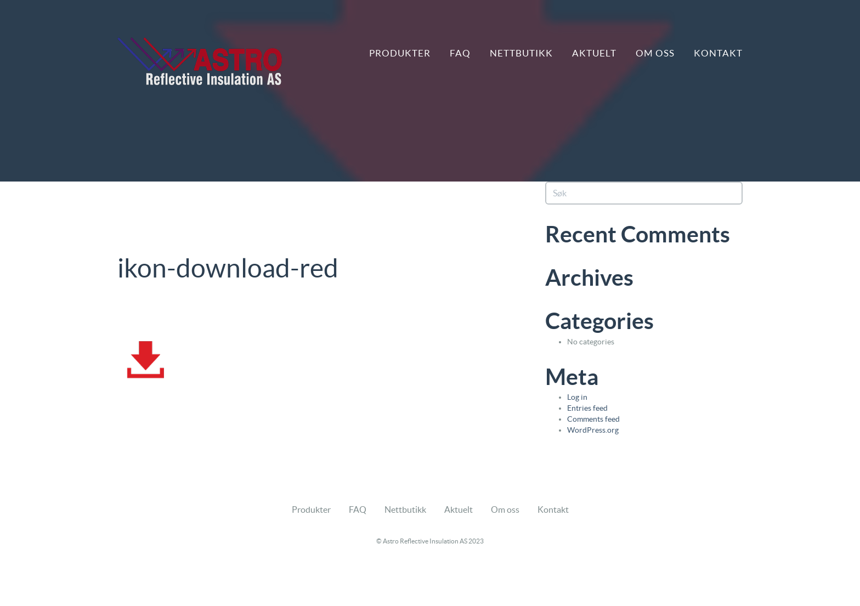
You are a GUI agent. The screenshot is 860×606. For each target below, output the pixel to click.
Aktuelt (594, 53)
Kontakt (718, 53)
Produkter (400, 53)
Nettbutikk (521, 53)
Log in (577, 397)
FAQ (460, 53)
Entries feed (587, 408)
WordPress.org (593, 430)
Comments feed (593, 419)
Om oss (655, 53)
